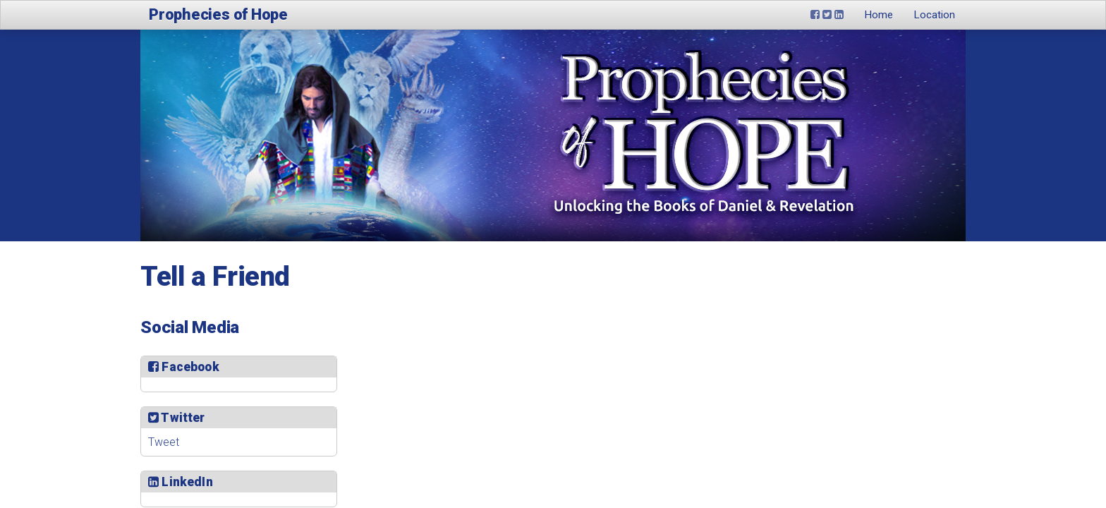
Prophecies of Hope (218, 14)
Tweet (163, 442)
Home (879, 14)
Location (934, 14)
